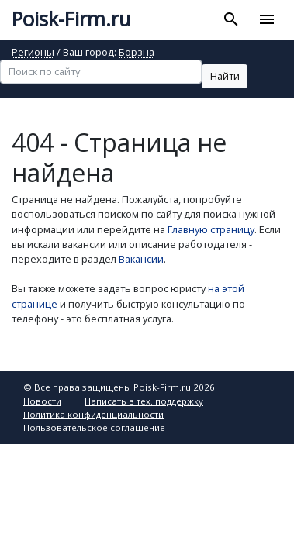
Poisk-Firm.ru (71, 19)
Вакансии (141, 259)
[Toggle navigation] (266, 19)
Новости (42, 401)
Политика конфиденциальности (93, 414)
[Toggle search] (231, 19)
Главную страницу (211, 229)
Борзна (136, 53)
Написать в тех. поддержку (144, 401)
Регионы (33, 53)
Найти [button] (225, 76)
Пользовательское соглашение (94, 427)
